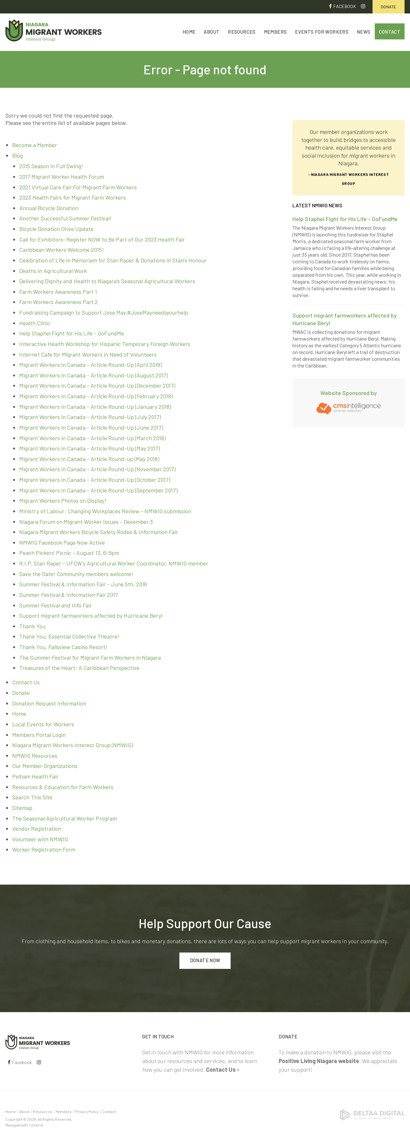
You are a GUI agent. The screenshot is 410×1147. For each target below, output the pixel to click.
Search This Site (32, 797)
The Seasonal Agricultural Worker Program (64, 818)
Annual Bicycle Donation (48, 207)
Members (275, 33)
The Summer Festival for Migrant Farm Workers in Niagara (90, 657)
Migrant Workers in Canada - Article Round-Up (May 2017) (89, 448)
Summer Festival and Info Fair (55, 605)
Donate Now (205, 960)
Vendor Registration (36, 828)
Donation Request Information (49, 703)
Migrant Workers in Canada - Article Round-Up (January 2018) (95, 406)
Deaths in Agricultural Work (53, 270)
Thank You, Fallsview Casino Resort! (63, 647)
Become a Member (34, 145)
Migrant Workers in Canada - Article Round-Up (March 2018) (92, 437)
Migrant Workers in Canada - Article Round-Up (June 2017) (91, 427)
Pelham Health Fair (35, 776)
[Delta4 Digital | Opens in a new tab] (372, 1114)
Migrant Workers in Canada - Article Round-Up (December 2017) (97, 385)
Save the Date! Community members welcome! (76, 573)
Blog (17, 155)
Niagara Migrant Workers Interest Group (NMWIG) (72, 745)
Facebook (344, 6)
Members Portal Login (39, 734)
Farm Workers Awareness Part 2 (58, 302)
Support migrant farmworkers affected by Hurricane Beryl (90, 615)
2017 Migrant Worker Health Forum (61, 176)
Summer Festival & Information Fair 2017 (68, 594)
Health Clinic (34, 322)
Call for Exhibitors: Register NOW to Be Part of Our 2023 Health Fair (102, 239)
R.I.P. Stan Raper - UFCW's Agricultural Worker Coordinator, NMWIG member (113, 563)
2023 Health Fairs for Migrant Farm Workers (72, 197)
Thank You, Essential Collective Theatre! (69, 636)
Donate (388, 6)
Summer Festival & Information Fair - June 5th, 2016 (83, 584)
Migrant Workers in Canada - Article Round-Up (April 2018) (90, 364)
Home (189, 33)
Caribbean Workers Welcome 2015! (61, 249)
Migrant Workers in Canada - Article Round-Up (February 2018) (96, 396)
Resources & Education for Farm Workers (62, 786)
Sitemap (22, 808)
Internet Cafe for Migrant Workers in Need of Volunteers (88, 354)
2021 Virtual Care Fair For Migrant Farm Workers (78, 187)
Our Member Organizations (45, 766)
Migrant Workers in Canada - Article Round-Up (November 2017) (97, 469)
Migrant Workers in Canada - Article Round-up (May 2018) (89, 458)
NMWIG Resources (34, 755)
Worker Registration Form (43, 849)
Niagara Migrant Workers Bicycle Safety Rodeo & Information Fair (98, 532)
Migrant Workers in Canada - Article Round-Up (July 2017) (90, 417)
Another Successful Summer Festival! (65, 218)
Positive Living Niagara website (319, 1060)
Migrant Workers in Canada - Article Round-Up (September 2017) (98, 490)
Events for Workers (321, 33)
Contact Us (26, 682)
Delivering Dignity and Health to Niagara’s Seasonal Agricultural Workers (107, 281)
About (211, 33)
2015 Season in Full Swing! (51, 166)
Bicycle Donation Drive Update (56, 229)
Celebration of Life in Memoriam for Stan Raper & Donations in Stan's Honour (113, 260)
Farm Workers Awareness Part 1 (58, 291)
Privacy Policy (87, 1111)
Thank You (32, 626)
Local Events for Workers (43, 724)
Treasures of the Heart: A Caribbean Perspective (79, 668)
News (364, 33)
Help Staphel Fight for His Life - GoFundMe (71, 333)
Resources (241, 33)
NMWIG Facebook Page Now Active (62, 542)
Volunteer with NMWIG (40, 839)
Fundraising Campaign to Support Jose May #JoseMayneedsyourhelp (103, 312)
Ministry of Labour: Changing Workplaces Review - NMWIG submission (105, 511)
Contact (390, 33)
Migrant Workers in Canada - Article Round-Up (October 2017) (94, 479)
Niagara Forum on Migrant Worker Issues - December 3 (86, 521)
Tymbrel (36, 1125)
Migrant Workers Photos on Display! (62, 500)
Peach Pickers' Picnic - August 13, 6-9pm (69, 553)
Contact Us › (222, 1069)
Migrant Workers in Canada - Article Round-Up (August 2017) (93, 375)
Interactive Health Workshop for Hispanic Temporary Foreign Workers (104, 344)
